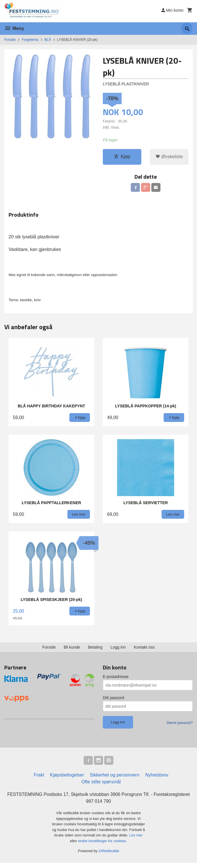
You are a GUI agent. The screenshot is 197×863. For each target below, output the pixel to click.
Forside (10, 40)
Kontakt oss (144, 647)
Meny (14, 28)
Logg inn (118, 647)
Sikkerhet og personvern (114, 775)
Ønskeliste (169, 156)
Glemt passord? (179, 723)
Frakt (39, 775)
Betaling (95, 647)
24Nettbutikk (108, 851)
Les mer (136, 836)
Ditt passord (113, 698)
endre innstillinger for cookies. (102, 841)
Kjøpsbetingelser (67, 775)
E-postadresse (115, 677)
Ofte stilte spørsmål (101, 782)
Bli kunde (72, 647)
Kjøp (122, 156)
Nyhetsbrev (156, 775)
